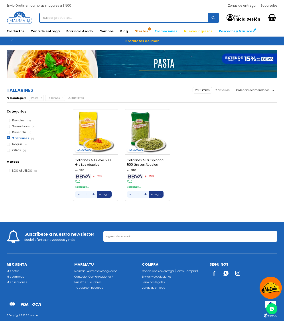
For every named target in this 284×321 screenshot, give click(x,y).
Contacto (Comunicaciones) (93, 276)
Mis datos (13, 271)
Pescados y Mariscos (236, 31)
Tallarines (53, 98)
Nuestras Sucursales (88, 282)
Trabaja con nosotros (88, 288)
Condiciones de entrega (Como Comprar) (170, 271)
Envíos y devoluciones (157, 276)
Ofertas (141, 31)
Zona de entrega (45, 31)
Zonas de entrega (242, 5)
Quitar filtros (76, 98)
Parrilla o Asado (79, 31)
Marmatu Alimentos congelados (95, 271)
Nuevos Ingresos (198, 31)
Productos (15, 31)
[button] (272, 41)
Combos (106, 31)
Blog (124, 31)
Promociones (166, 31)
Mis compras (15, 276)
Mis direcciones (17, 282)
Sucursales (269, 5)
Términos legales (153, 282)
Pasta (35, 98)
